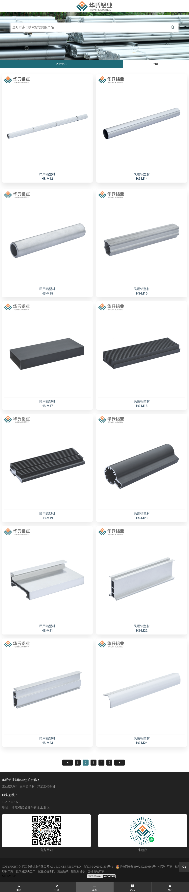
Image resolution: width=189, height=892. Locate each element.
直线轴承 (62, 871)
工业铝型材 (9, 786)
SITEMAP (8, 875)
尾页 (119, 776)
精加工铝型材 (46, 786)
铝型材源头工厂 (25, 871)
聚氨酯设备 (78, 871)
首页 (67, 776)
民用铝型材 (27, 786)
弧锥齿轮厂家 (96, 871)
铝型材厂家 (165, 866)
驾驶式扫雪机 (46, 871)
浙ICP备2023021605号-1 (98, 866)
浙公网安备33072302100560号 (136, 866)
